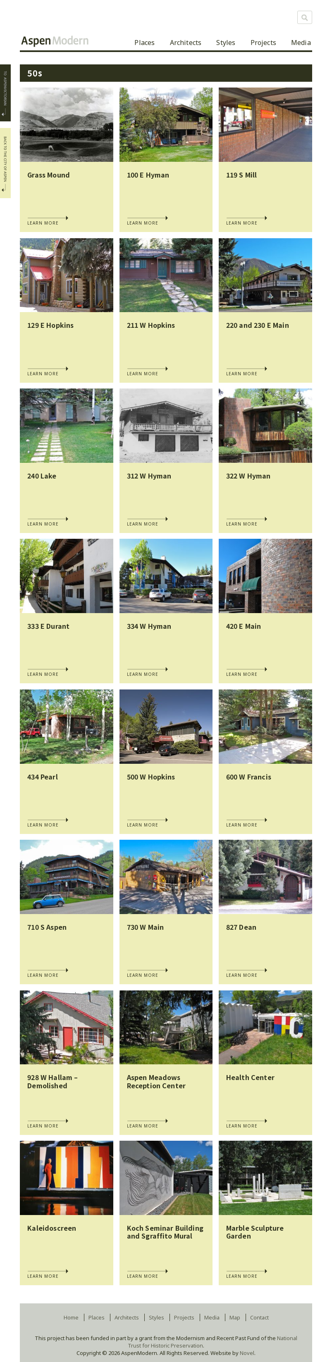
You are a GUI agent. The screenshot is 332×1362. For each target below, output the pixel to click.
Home (71, 1317)
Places (144, 42)
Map (234, 1317)
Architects (186, 42)
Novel (247, 1353)
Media (301, 42)
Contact (259, 1317)
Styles (225, 42)
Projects (263, 42)
